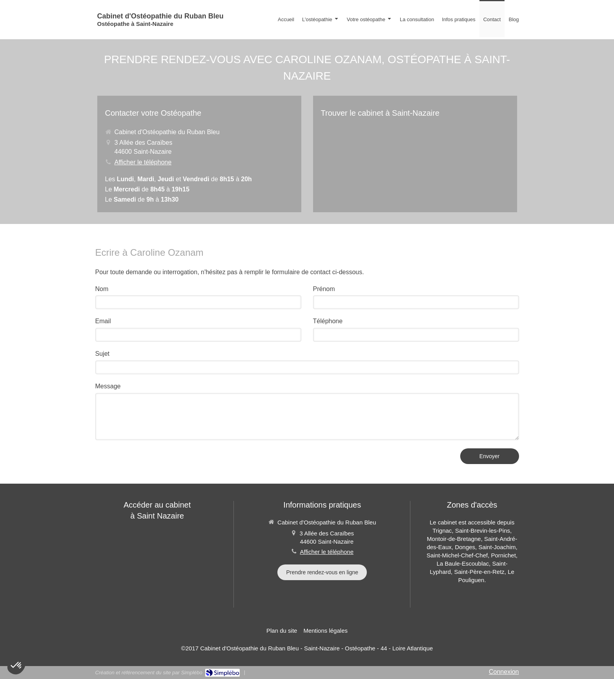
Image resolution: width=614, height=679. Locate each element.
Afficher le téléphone (143, 162)
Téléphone (328, 321)
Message (108, 386)
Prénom (324, 289)
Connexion (504, 671)
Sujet (102, 353)
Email (103, 321)
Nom (102, 289)
